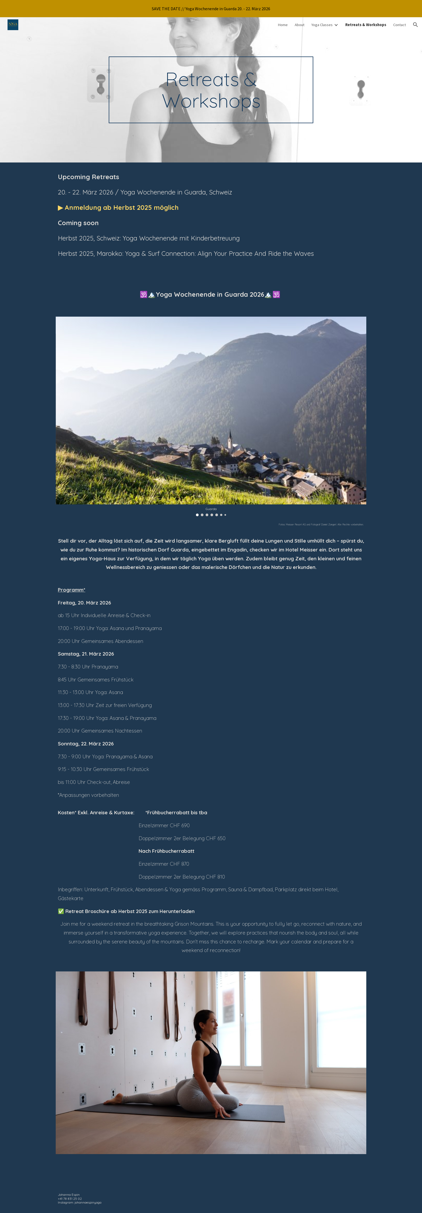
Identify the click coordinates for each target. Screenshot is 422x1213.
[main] (211, 89)
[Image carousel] (211, 416)
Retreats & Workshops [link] (365, 24)
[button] (415, 24)
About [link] (299, 24)
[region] (211, 8)
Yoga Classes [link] (322, 24)
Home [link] (283, 24)
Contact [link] (399, 24)
